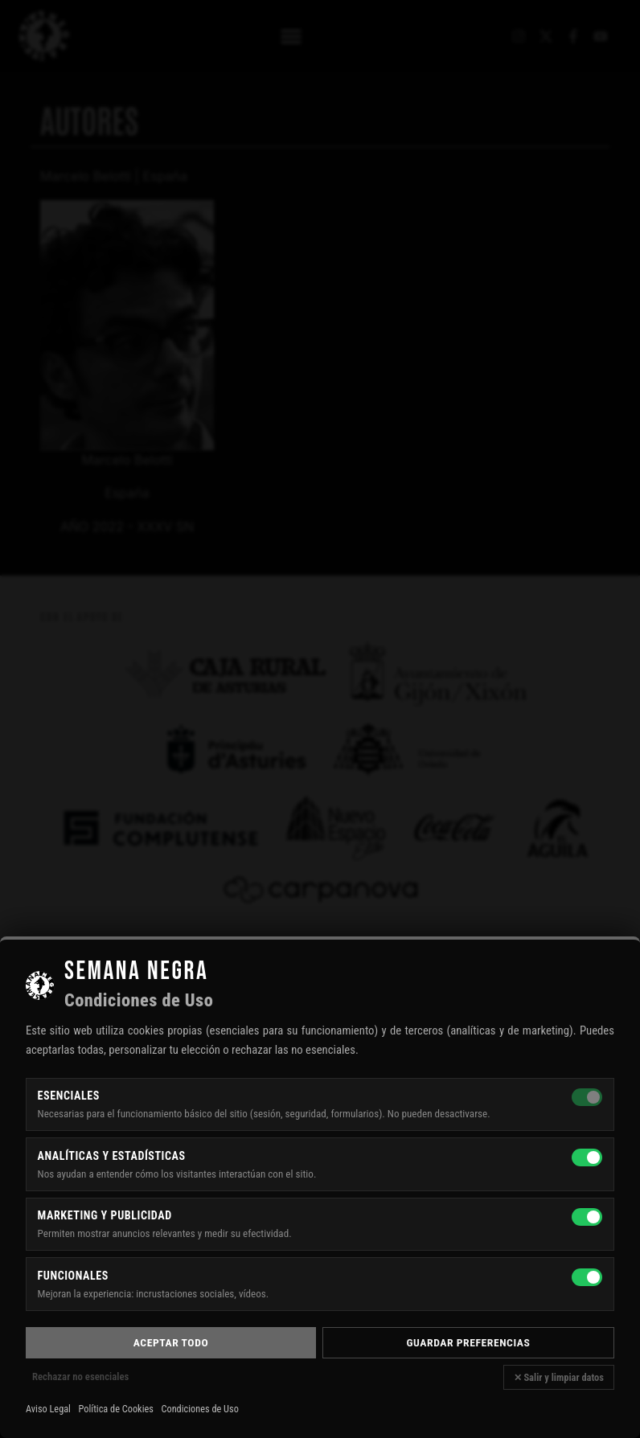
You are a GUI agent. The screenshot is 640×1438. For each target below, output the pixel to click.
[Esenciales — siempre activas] (587, 1097)
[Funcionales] (587, 1277)
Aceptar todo (170, 1342)
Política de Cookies (116, 1409)
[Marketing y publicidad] (587, 1217)
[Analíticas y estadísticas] (587, 1157)
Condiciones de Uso (199, 1409)
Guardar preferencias (469, 1342)
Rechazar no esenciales (80, 1376)
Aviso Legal (48, 1409)
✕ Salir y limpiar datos (559, 1377)
